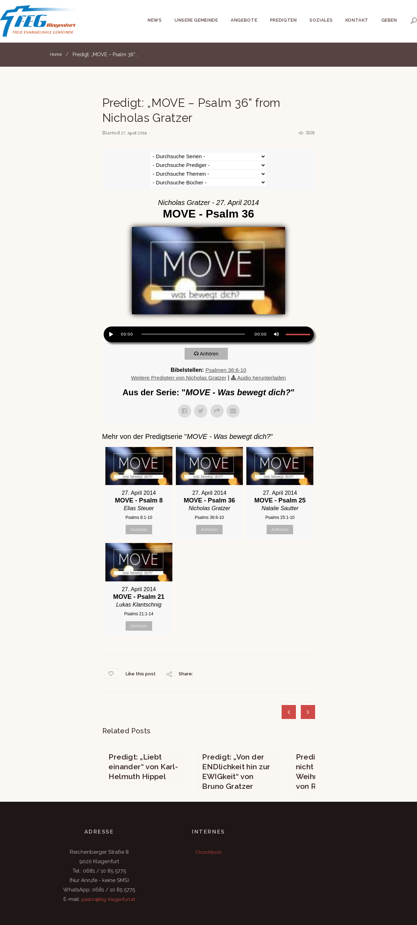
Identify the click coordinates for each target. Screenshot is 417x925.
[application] (209, 309)
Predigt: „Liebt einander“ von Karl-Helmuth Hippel (143, 739)
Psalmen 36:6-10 (226, 344)
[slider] (193, 308)
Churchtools (208, 823)
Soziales (321, 20)
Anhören (211, 328)
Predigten (283, 20)
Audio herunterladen (263, 351)
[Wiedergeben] (110, 307)
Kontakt (357, 20)
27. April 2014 (135, 133)
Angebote (244, 20)
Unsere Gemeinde (196, 20)
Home (57, 54)
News (155, 20)
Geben (389, 20)
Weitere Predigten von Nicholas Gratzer (178, 351)
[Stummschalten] (275, 307)
